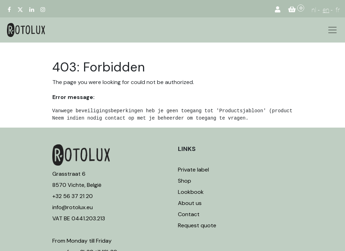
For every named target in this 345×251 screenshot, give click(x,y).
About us (190, 203)
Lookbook (191, 192)
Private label (194, 169)
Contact (189, 214)
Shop (184, 180)
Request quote (197, 225)
